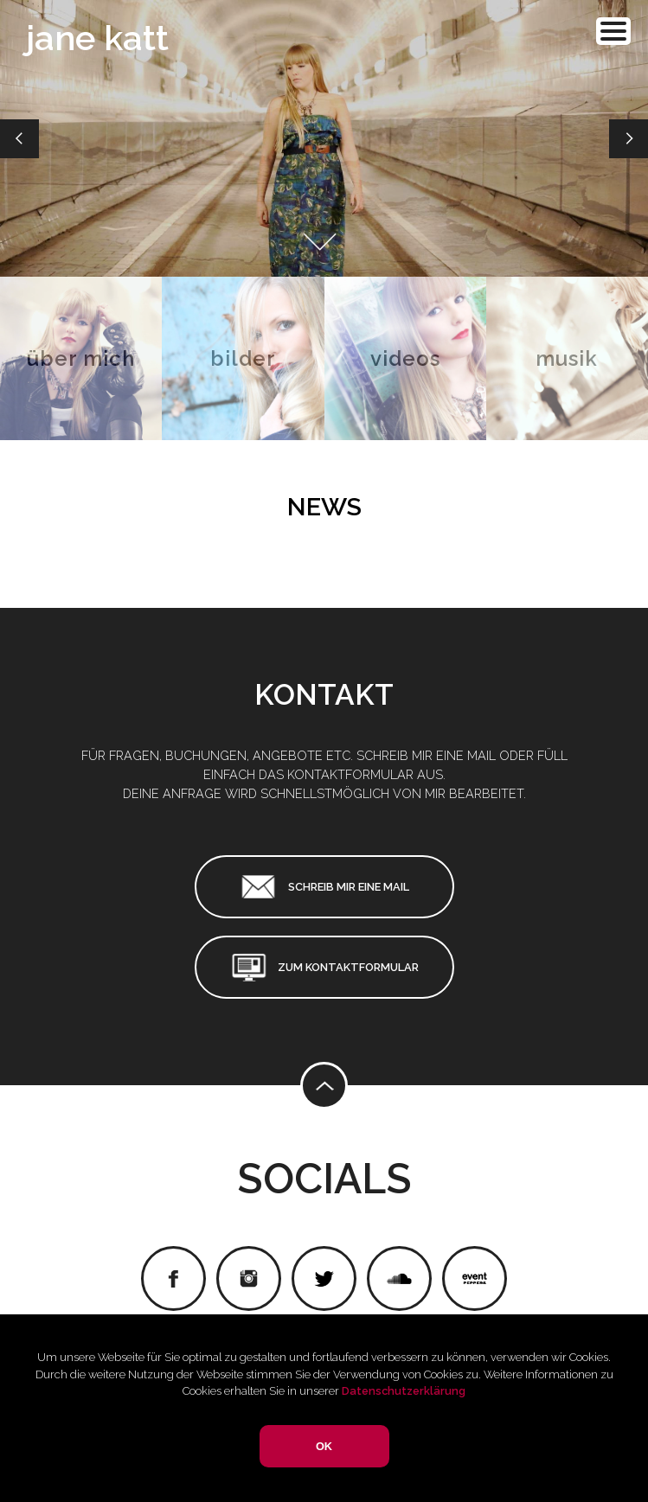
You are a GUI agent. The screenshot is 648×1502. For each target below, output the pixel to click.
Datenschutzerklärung (403, 1390)
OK (324, 1446)
